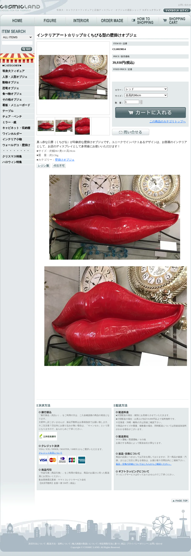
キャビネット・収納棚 (16, 127)
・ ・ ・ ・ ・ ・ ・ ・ (15, 150)
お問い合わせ (184, 5)
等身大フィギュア (13, 71)
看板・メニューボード (16, 105)
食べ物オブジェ (12, 93)
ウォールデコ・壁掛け (16, 145)
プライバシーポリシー (137, 543)
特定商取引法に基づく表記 (112, 543)
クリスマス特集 (12, 156)
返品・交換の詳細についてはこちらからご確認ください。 (144, 464)
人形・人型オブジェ (14, 76)
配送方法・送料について (59, 543)
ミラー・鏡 (9, 122)
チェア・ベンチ (12, 116)
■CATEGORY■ (11, 65)
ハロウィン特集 (12, 162)
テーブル (7, 111)
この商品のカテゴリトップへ (167, 121)
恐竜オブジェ (10, 88)
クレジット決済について (50, 453)
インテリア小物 (12, 139)
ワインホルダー (12, 133)
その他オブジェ (12, 99)
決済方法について (37, 543)
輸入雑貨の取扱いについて (85, 543)
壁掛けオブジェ (65, 159)
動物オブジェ (10, 82)
